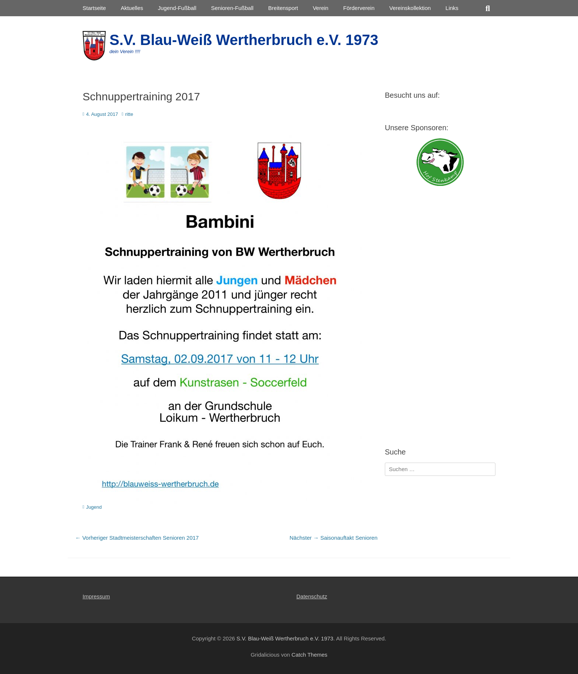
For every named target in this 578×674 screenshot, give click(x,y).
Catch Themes (309, 654)
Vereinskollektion (410, 8)
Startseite (94, 8)
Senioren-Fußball (232, 8)
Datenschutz (311, 596)
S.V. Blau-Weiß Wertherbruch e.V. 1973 (243, 40)
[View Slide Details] (440, 162)
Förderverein (359, 8)
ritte (129, 114)
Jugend (94, 507)
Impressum (96, 596)
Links (452, 8)
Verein (320, 8)
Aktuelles (132, 8)
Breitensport (283, 8)
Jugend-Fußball (177, 8)
